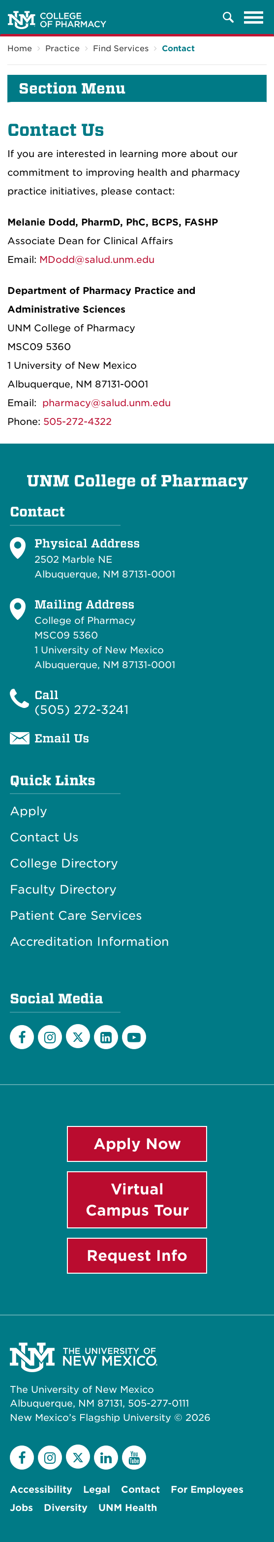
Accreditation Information (89, 942)
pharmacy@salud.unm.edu (106, 403)
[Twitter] (78, 1036)
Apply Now (137, 1144)
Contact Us (44, 837)
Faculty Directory (63, 890)
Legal (96, 1489)
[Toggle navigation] (254, 17)
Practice (62, 48)
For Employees (207, 1489)
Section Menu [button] (72, 88)
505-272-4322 (77, 421)
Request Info (137, 1255)
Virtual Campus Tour (137, 1199)
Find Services (121, 48)
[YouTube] (134, 1037)
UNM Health (127, 1507)
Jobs (21, 1507)
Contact (178, 48)
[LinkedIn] (106, 1037)
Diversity (66, 1507)
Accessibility (41, 1489)
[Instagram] (50, 1037)
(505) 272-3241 (81, 710)
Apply (28, 811)
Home (19, 48)
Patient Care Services (76, 916)
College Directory (64, 863)
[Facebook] (22, 1037)
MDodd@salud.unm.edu (96, 259)
